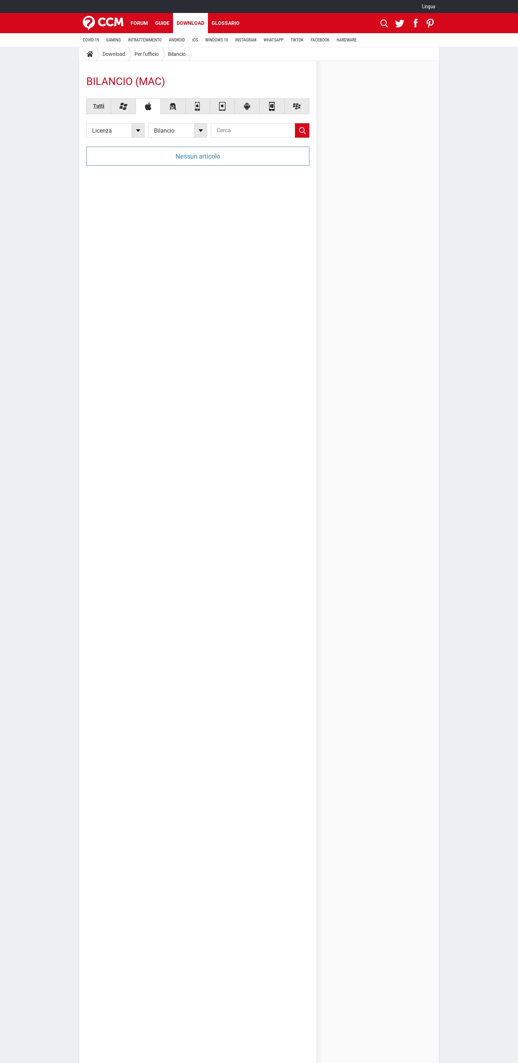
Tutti (98, 106)
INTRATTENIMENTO (145, 40)
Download (190, 23)
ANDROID (177, 40)
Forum (139, 23)
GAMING (113, 40)
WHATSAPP (273, 40)
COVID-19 (91, 40)
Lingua (428, 6)
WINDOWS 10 (216, 40)
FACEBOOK (320, 40)
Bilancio (177, 54)
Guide (162, 23)
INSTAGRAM (245, 40)
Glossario (226, 23)
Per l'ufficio (147, 54)
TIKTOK (297, 40)
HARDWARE (347, 40)
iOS (195, 40)
